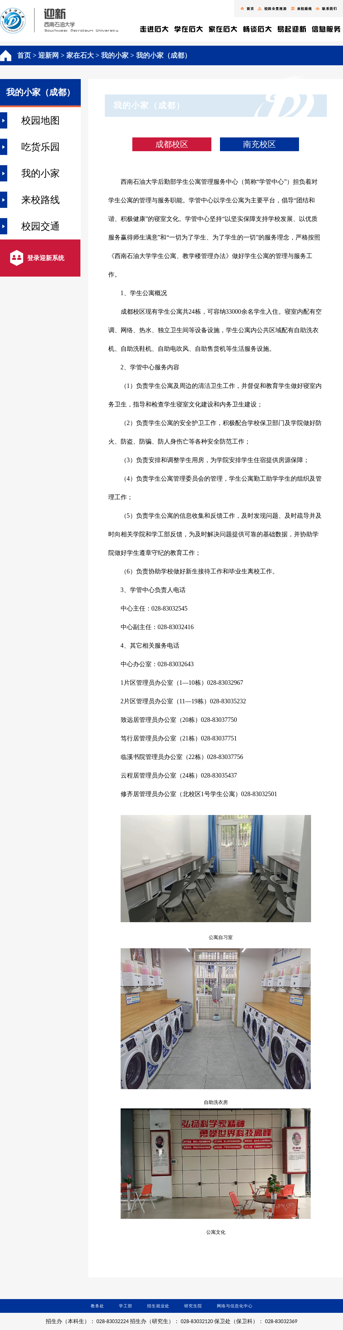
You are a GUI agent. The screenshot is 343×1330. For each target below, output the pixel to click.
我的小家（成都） (163, 55)
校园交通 (40, 226)
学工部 (125, 1306)
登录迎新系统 (45, 258)
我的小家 (115, 55)
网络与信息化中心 (234, 1306)
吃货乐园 (40, 147)
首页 (24, 55)
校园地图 (40, 120)
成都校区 (171, 144)
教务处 (97, 1306)
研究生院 (193, 1306)
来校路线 (40, 199)
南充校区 (259, 144)
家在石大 (80, 55)
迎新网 (48, 55)
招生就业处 (158, 1306)
